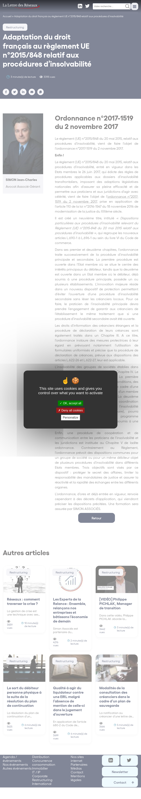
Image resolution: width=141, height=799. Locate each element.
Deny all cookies (70, 410)
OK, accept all (70, 403)
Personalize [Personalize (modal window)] (70, 417)
